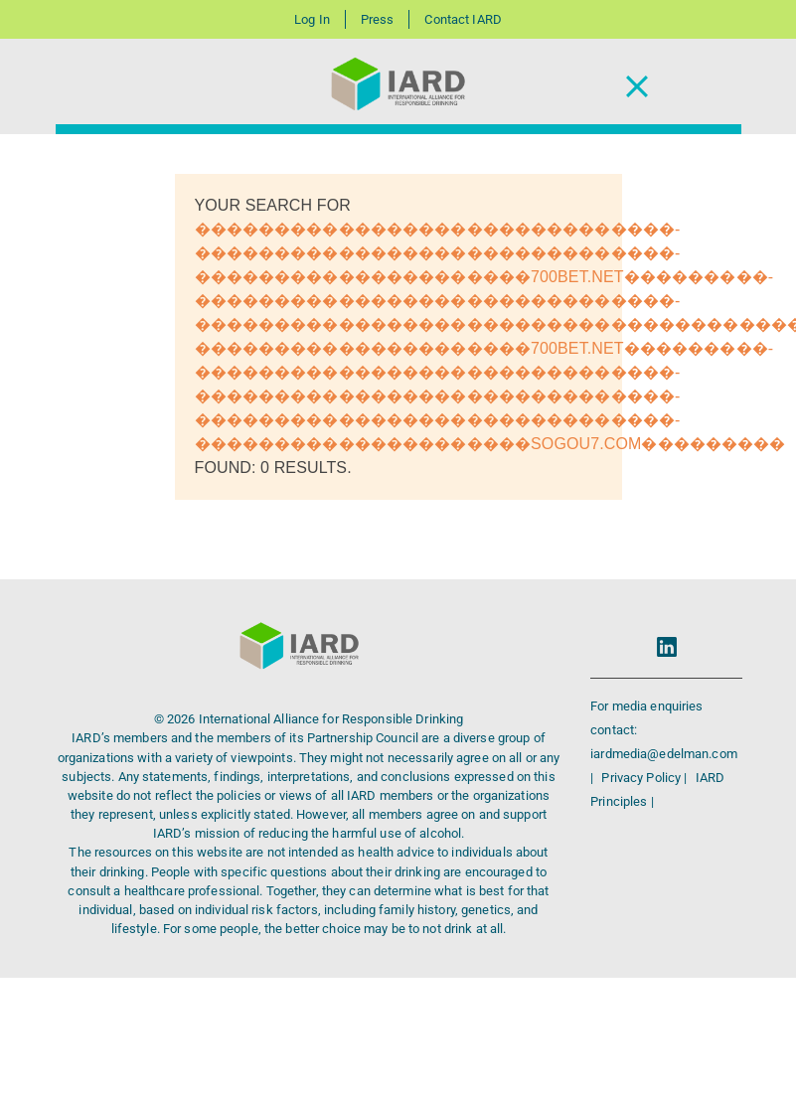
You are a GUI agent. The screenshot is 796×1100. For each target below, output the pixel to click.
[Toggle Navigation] (637, 87)
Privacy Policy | (645, 777)
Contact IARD (462, 19)
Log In (312, 19)
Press (378, 19)
